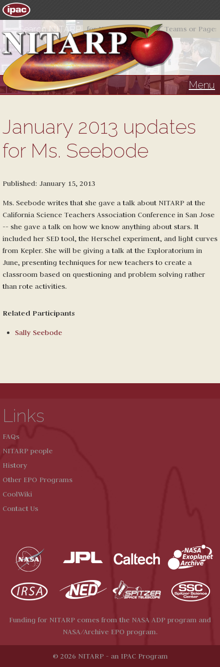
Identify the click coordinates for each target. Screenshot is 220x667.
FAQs (10, 436)
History (14, 465)
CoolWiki (17, 494)
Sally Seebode (38, 332)
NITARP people (27, 450)
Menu (202, 85)
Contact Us (20, 508)
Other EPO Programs (37, 479)
